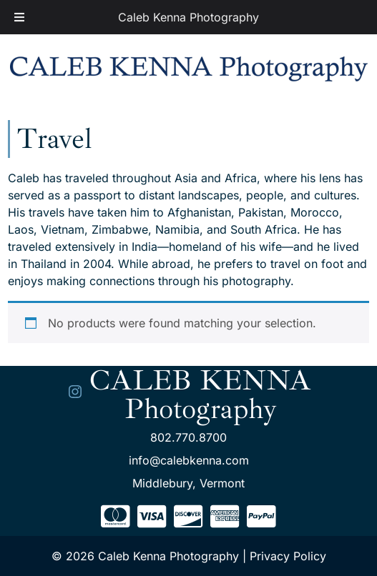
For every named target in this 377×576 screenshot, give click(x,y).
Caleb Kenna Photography (188, 17)
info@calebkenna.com (189, 460)
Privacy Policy (288, 556)
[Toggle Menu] (19, 17)
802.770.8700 (188, 437)
